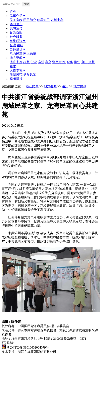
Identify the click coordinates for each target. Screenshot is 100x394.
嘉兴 (48, 62)
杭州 (26, 62)
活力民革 (16, 53)
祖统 (20, 45)
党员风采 (29, 74)
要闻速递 (16, 24)
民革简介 (29, 20)
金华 (70, 62)
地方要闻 (18, 57)
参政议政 (16, 32)
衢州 (77, 62)
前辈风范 (16, 74)
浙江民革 (32, 86)
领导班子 (43, 20)
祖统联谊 (18, 41)
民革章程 (16, 20)
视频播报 (16, 79)
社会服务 (16, 36)
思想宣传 (16, 28)
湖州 (55, 62)
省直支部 (16, 62)
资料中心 (57, 20)
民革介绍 (18, 15)
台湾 (13, 45)
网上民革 (29, 53)
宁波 (34, 62)
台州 (91, 62)
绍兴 (62, 62)
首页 (13, 11)
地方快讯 (79, 86)
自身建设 (18, 49)
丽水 (13, 66)
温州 (41, 62)
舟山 (84, 62)
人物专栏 (18, 70)
